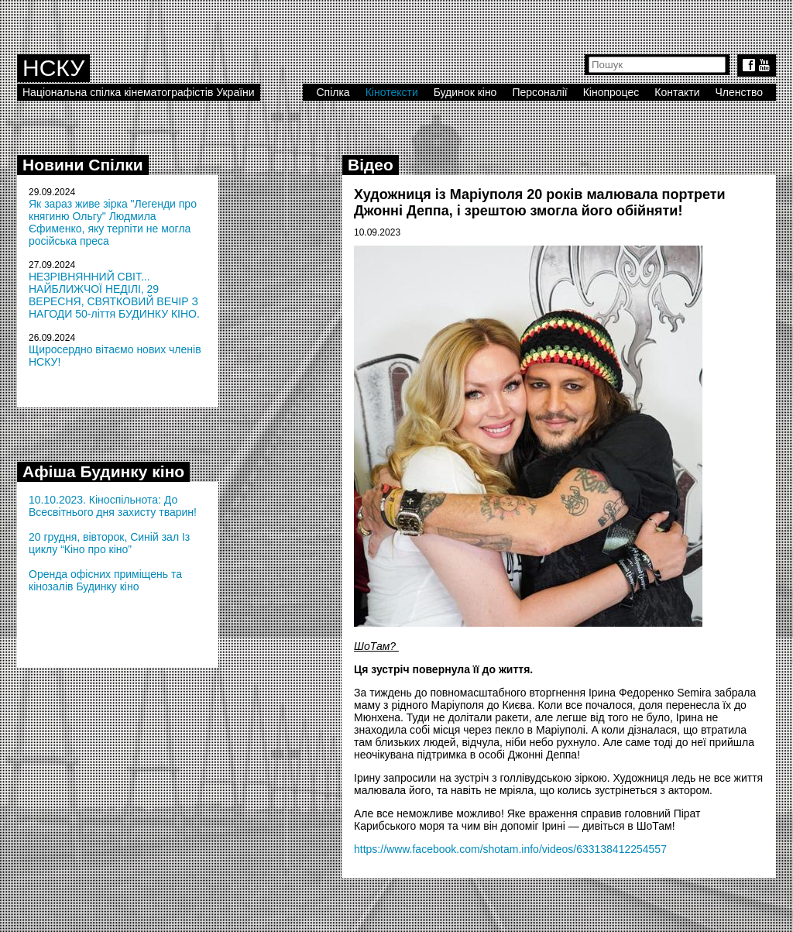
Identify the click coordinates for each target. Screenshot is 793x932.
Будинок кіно (465, 92)
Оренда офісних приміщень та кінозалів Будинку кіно (105, 580)
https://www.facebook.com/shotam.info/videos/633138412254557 (510, 849)
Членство (740, 92)
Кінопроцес (611, 92)
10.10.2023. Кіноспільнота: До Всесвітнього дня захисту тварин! (113, 506)
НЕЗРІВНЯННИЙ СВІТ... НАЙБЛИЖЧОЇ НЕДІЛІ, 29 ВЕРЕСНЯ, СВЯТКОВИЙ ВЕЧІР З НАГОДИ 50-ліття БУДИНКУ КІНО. (114, 295)
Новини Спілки (82, 165)
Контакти (676, 92)
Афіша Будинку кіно (103, 471)
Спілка (332, 92)
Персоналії (539, 92)
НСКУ (53, 68)
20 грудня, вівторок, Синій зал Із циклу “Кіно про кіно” (109, 543)
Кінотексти (392, 92)
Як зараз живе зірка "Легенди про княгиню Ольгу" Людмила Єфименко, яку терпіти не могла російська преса (113, 222)
